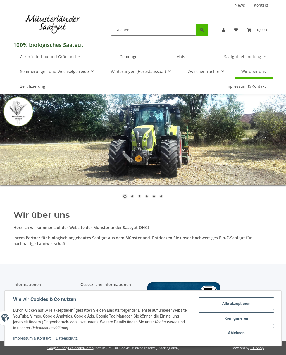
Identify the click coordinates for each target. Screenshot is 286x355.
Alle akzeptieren (235, 304)
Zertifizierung (32, 86)
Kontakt (261, 5)
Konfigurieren (235, 318)
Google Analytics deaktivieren (70, 347)
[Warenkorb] (257, 29)
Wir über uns (253, 71)
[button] (223, 29)
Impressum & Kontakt (32, 338)
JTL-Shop (257, 347)
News (240, 5)
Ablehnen (235, 333)
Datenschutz (67, 338)
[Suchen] (153, 30)
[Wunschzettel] (236, 29)
